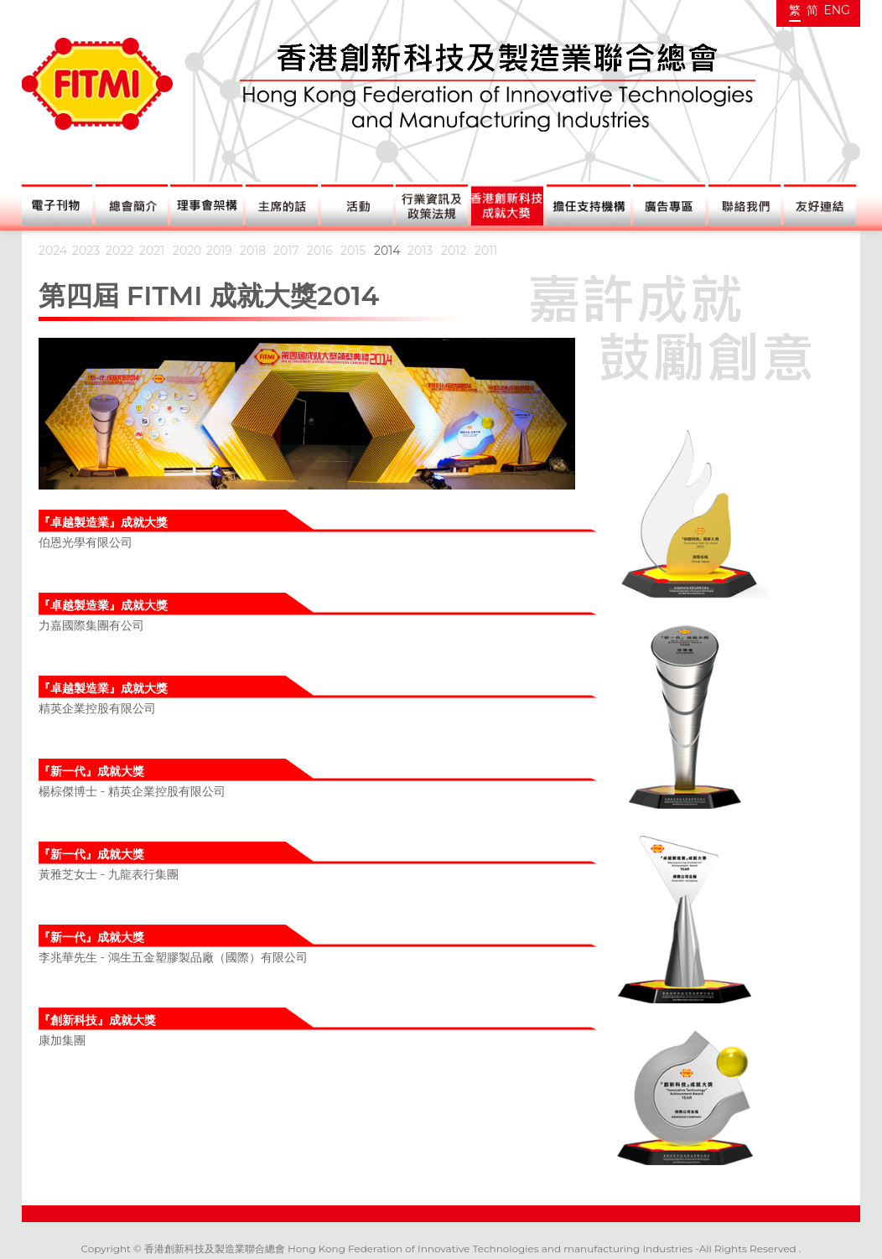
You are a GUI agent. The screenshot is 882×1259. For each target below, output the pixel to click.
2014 (387, 250)
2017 (286, 250)
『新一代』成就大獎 (91, 771)
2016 (320, 250)
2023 (86, 250)
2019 (219, 250)
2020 (187, 250)
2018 (253, 250)
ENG (836, 10)
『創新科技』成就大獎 (97, 1020)
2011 (486, 250)
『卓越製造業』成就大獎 (103, 522)
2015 (353, 250)
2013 (420, 250)
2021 (151, 250)
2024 (53, 250)
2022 (119, 250)
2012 (453, 250)
